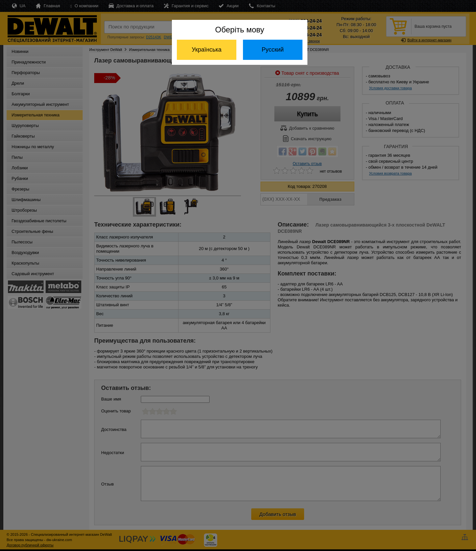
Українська (206, 49)
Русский (273, 49)
